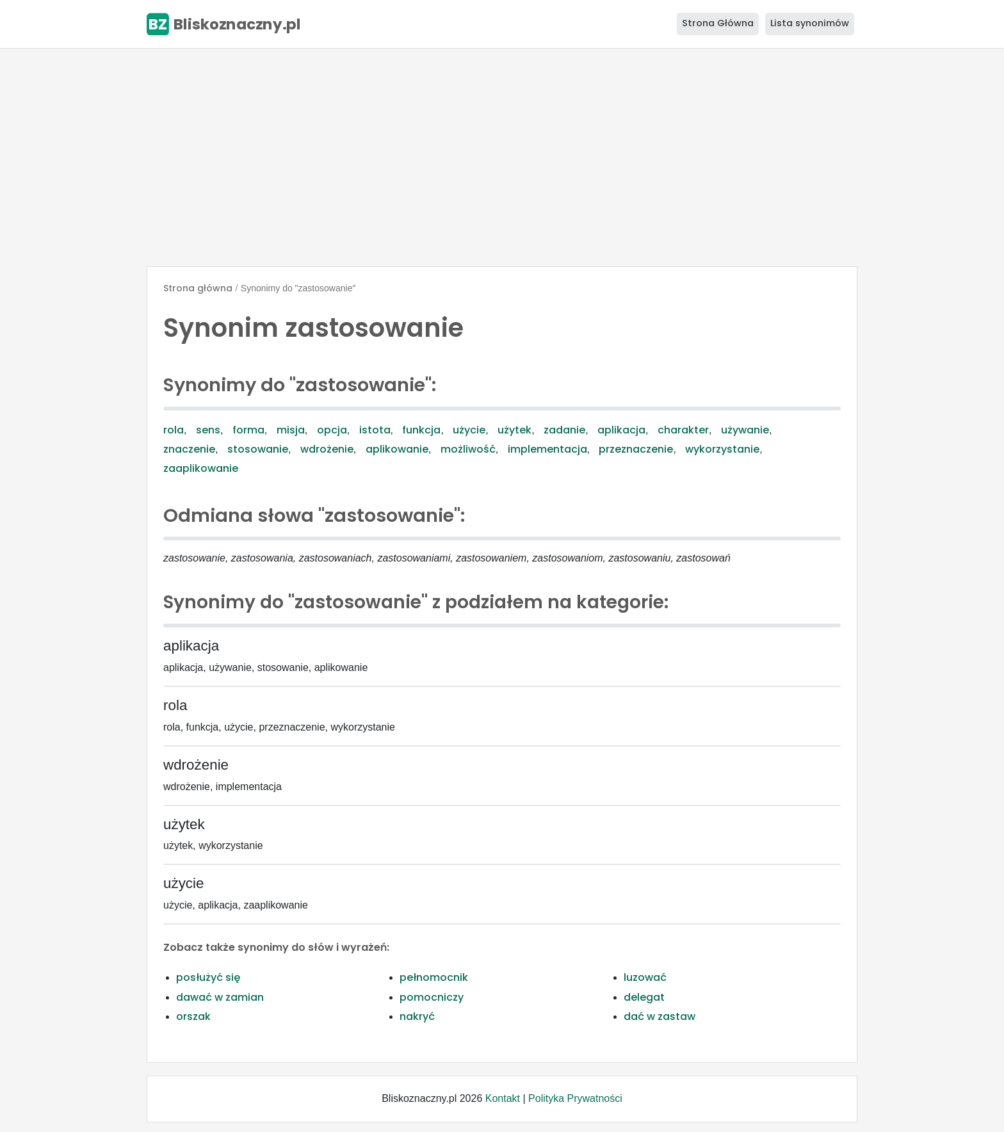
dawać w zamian (220, 997)
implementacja (547, 449)
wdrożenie (326, 449)
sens (208, 430)
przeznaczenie (636, 449)
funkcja (421, 430)
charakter (683, 430)
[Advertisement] (502, 157)
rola (173, 430)
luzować (645, 977)
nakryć (417, 1016)
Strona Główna (718, 23)
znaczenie (189, 449)
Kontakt (502, 1098)
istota (375, 430)
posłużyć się (208, 977)
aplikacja (621, 430)
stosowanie (257, 449)
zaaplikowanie (200, 468)
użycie (469, 430)
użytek (514, 430)
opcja (332, 430)
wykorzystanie (722, 449)
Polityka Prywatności (575, 1098)
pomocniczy (432, 997)
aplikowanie (397, 449)
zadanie (564, 430)
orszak (193, 1016)
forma (248, 430)
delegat (644, 997)
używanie (745, 430)
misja (291, 430)
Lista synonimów (809, 23)
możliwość (468, 449)
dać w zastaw (659, 1016)
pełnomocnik (434, 977)
